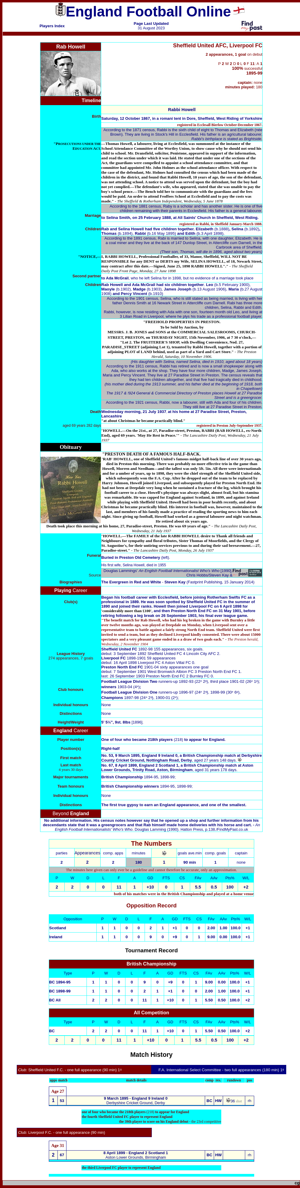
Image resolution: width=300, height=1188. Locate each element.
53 (62, 1100)
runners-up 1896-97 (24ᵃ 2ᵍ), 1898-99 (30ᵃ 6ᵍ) (198, 692)
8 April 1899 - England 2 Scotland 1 (136, 1153)
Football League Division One (129, 692)
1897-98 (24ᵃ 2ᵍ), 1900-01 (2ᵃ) (139, 697)
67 (62, 1155)
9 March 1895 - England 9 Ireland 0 (135, 1098)
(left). (135, 557)
